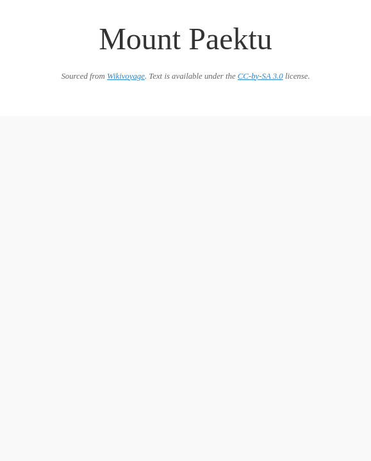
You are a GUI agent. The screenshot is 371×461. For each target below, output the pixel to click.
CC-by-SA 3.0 (260, 76)
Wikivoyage (126, 76)
